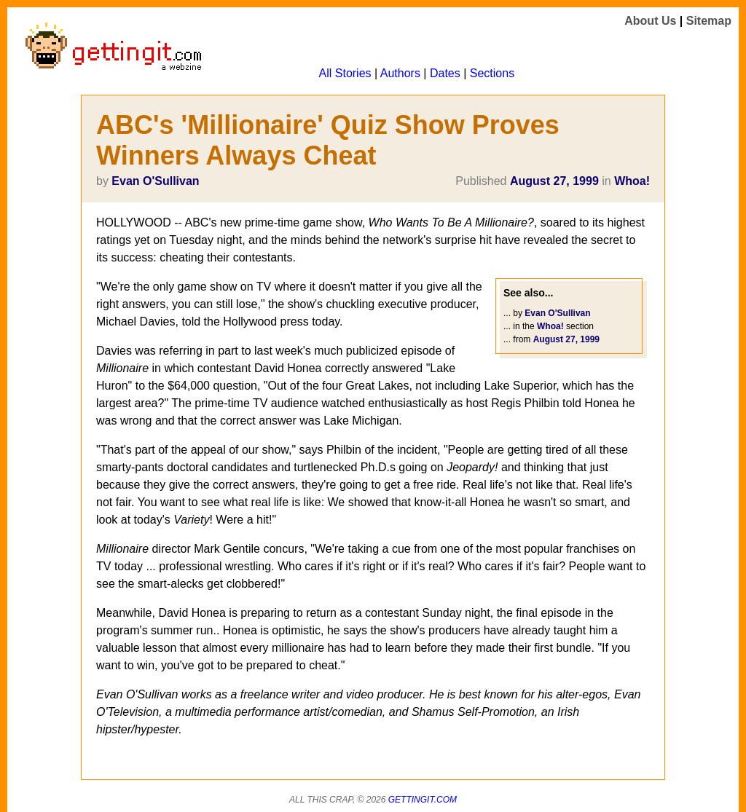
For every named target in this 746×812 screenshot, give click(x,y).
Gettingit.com (422, 800)
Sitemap (708, 21)
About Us (650, 21)
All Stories (345, 73)
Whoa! (632, 181)
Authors (400, 73)
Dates (445, 73)
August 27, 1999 (554, 181)
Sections (492, 73)
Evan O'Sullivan (155, 181)
